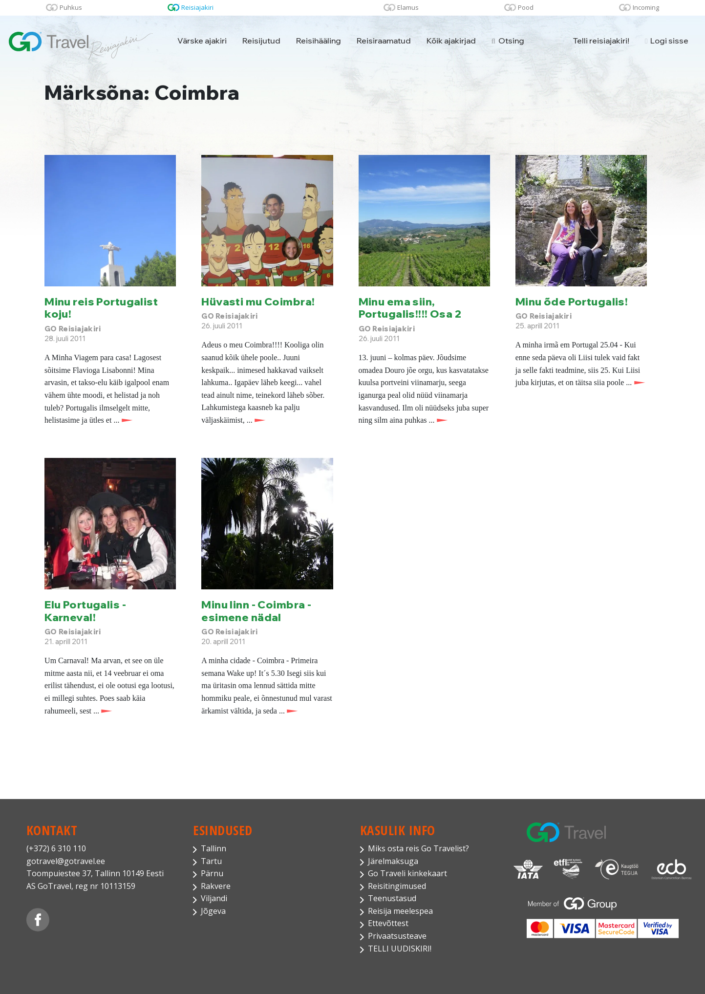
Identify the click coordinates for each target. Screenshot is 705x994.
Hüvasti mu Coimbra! (258, 301)
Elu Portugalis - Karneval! (85, 611)
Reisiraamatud (384, 40)
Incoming (646, 7)
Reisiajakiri (197, 7)
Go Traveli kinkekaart (407, 873)
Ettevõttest (388, 923)
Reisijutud (261, 40)
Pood (526, 7)
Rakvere (216, 886)
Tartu (211, 861)
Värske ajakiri (202, 40)
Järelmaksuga (393, 861)
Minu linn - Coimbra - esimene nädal (256, 611)
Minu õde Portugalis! (571, 301)
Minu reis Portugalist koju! (101, 308)
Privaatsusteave (397, 935)
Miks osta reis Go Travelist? (418, 848)
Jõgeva (213, 911)
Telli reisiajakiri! (601, 40)
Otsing (507, 40)
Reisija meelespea (400, 911)
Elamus (408, 7)
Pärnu (212, 873)
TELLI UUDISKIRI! (399, 948)
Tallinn (213, 848)
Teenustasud (392, 898)
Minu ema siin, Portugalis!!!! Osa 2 (410, 308)
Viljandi (214, 898)
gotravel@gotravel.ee (65, 861)
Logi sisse (666, 40)
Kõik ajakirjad (451, 40)
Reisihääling (318, 40)
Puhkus (71, 7)
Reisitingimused (397, 886)
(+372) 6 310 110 (56, 848)
